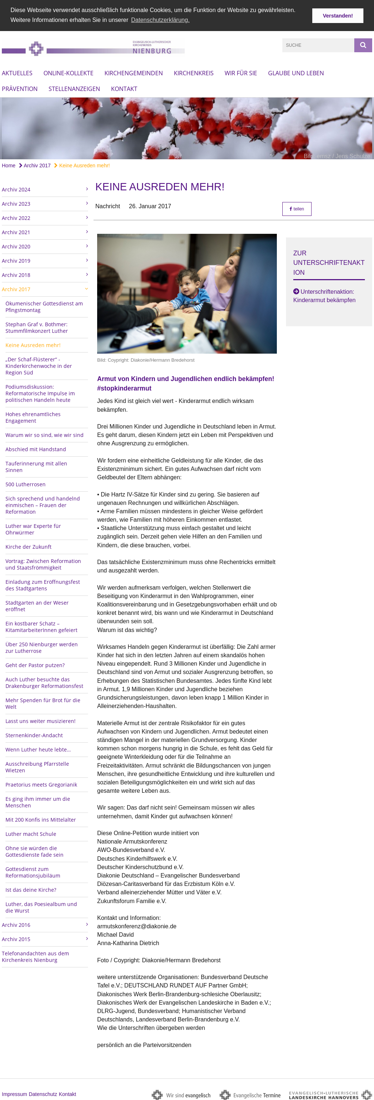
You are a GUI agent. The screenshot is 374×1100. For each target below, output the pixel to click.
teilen (297, 207)
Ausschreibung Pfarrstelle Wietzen (37, 765)
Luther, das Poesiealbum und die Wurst (41, 905)
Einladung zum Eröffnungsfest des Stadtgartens (42, 583)
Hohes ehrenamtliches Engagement (33, 415)
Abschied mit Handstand (35, 447)
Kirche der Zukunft (28, 544)
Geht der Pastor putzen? (35, 663)
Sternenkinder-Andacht (34, 733)
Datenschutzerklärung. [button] (160, 20)
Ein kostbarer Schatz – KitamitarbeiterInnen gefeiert (41, 625)
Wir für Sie (241, 72)
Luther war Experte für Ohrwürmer (33, 527)
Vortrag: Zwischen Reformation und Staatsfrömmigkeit (43, 562)
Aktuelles (17, 72)
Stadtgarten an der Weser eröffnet (37, 604)
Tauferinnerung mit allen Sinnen (36, 465)
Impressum (14, 1093)
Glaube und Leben (296, 72)
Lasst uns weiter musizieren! (40, 719)
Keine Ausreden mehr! (82, 164)
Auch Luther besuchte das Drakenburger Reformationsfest (44, 681)
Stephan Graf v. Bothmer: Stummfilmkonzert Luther (36, 325)
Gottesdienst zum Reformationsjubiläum (32, 870)
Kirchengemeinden (133, 72)
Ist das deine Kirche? (30, 887)
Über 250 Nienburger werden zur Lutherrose (41, 645)
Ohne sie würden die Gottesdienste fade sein (34, 849)
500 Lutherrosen (25, 482)
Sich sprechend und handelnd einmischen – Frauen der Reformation (42, 503)
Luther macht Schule (30, 832)
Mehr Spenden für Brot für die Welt (42, 701)
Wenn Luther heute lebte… (38, 747)
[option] (187, 127)
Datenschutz (43, 1093)
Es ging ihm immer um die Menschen (37, 800)
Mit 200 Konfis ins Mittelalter (40, 817)
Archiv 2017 (35, 164)
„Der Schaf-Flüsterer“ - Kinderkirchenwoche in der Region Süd (38, 364)
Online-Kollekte (68, 72)
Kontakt (124, 87)
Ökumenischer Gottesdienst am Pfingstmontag (44, 305)
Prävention (20, 87)
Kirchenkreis (194, 72)
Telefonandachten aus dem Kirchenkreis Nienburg (35, 955)
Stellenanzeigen (74, 87)
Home (8, 164)
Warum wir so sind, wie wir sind (44, 433)
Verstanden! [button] (338, 16)
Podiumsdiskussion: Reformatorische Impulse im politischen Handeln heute (40, 391)
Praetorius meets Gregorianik (41, 782)
